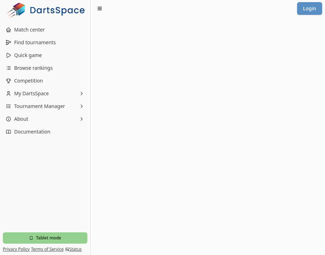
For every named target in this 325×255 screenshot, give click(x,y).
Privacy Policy (16, 249)
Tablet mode (45, 238)
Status (73, 249)
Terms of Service (47, 249)
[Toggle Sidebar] (90, 127)
